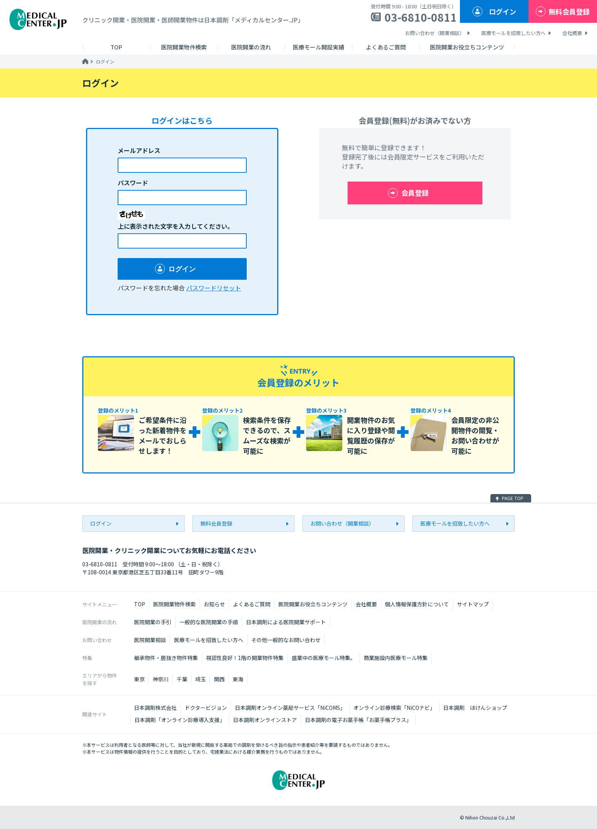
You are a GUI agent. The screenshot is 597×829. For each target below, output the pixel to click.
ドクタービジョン (206, 707)
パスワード (133, 182)
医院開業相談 (150, 640)
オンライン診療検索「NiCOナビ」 (394, 707)
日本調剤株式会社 (155, 707)
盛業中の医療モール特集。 (324, 658)
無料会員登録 (569, 11)
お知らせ (214, 604)
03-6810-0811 (421, 17)
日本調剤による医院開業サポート (286, 622)
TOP (139, 604)
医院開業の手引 (152, 622)
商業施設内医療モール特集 (396, 658)
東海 (238, 679)
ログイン (502, 11)
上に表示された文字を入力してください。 (175, 226)
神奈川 (161, 679)
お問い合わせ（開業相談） (435, 32)
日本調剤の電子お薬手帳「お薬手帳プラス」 (358, 720)
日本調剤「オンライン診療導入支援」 (179, 720)
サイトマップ (473, 604)
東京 (139, 679)
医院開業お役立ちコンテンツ (313, 604)
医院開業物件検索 (174, 604)
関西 (219, 679)
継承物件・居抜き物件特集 (166, 658)
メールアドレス (139, 150)
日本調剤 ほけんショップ (475, 707)
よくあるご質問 (251, 604)
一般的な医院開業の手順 (208, 622)
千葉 (182, 679)
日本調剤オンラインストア (265, 720)
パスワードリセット (213, 287)
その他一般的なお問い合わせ (286, 640)
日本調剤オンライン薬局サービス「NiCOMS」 (290, 707)
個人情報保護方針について (417, 604)
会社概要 (572, 32)
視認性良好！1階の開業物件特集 (245, 658)
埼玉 (200, 679)
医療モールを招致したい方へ (513, 32)
